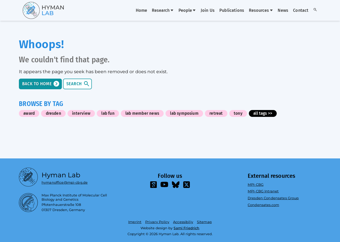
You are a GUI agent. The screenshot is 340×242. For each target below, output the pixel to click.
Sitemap (204, 222)
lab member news (142, 113)
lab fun (107, 113)
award (29, 113)
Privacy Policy (157, 222)
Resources (261, 10)
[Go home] (35, 10)
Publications (231, 10)
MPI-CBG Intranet (263, 191)
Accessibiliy (183, 222)
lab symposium (184, 113)
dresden (53, 113)
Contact (300, 10)
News (283, 10)
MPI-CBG (256, 185)
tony (238, 113)
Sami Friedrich (186, 228)
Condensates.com (263, 205)
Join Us (208, 10)
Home (141, 10)
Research (163, 10)
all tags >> (262, 113)
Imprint (134, 222)
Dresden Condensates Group (273, 198)
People (187, 10)
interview (81, 113)
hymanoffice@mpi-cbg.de (65, 181)
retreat (216, 113)
